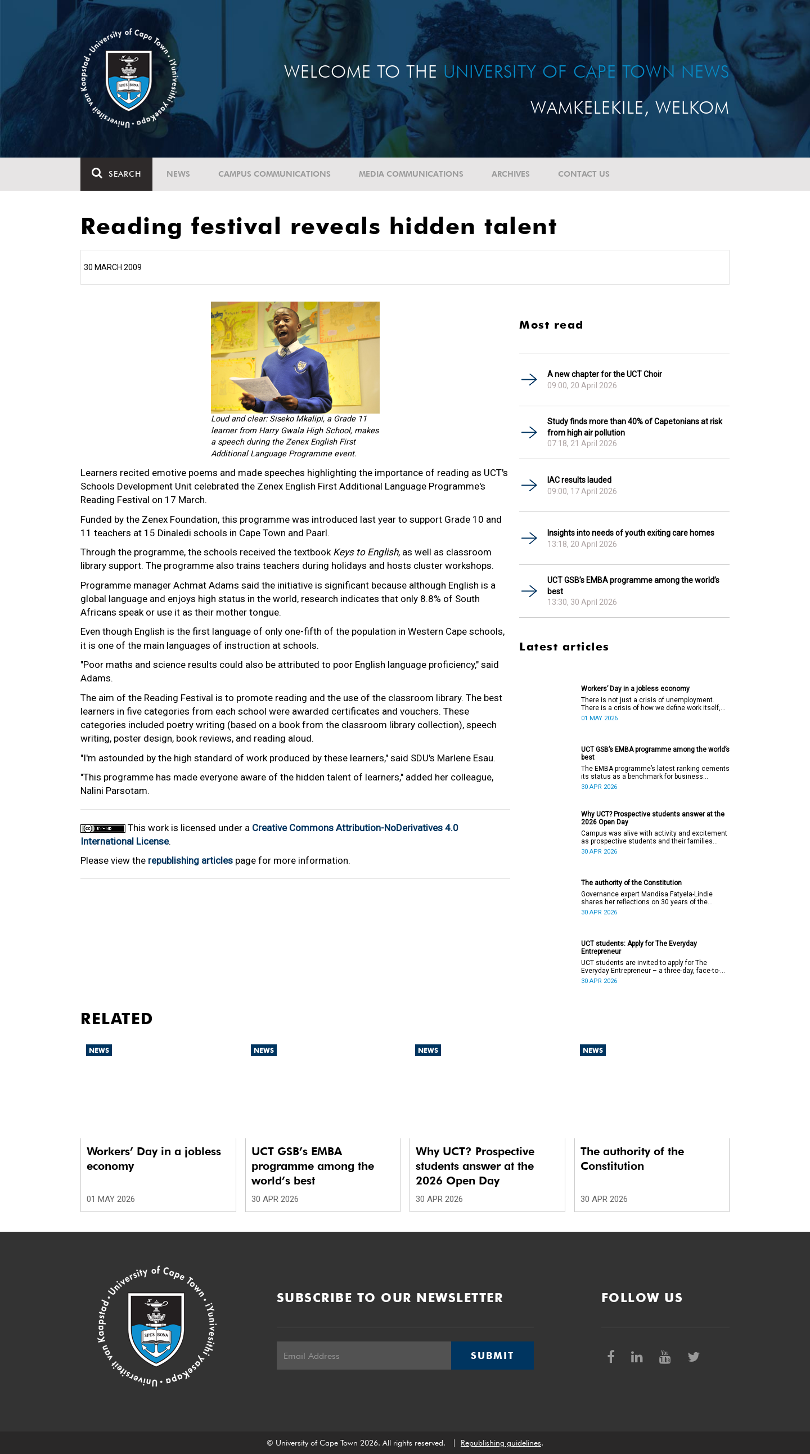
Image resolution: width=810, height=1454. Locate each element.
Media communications (411, 173)
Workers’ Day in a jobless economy (635, 689)
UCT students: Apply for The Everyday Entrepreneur (639, 947)
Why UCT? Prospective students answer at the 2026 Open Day (652, 818)
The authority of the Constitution (631, 883)
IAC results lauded (579, 479)
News (178, 173)
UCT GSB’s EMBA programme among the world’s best (633, 586)
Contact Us (584, 173)
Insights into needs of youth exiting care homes (630, 532)
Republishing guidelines (501, 1442)
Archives (511, 173)
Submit (492, 1355)
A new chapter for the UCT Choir (604, 374)
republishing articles (190, 860)
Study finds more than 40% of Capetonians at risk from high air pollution (634, 427)
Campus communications (274, 173)
